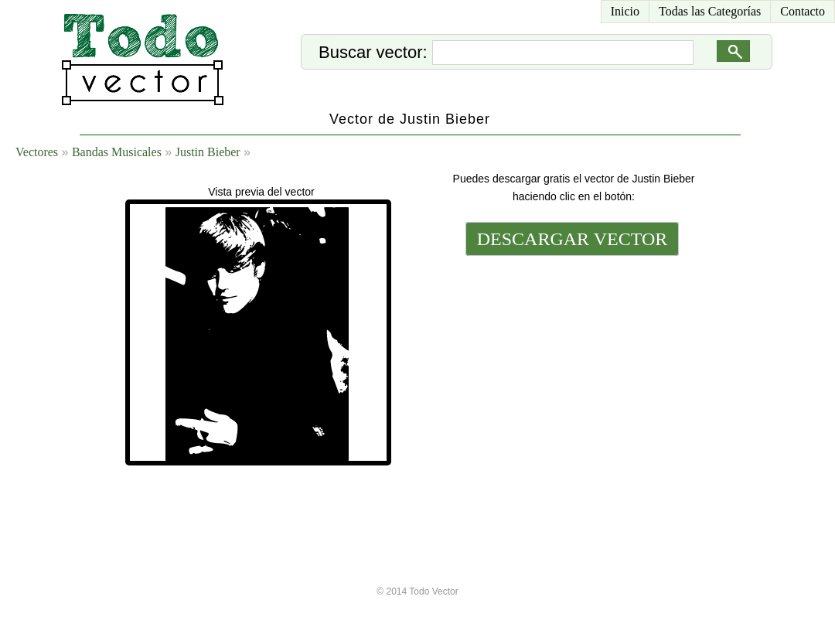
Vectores (36, 152)
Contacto (802, 11)
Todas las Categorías (710, 11)
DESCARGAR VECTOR (572, 239)
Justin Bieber (208, 152)
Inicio (625, 11)
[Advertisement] (571, 365)
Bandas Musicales (117, 152)
